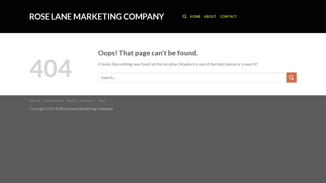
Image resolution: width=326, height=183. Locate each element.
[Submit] (292, 77)
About (210, 16)
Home (195, 16)
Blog (71, 101)
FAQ (102, 101)
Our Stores (54, 101)
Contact (228, 16)
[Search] (184, 16)
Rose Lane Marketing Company (96, 16)
